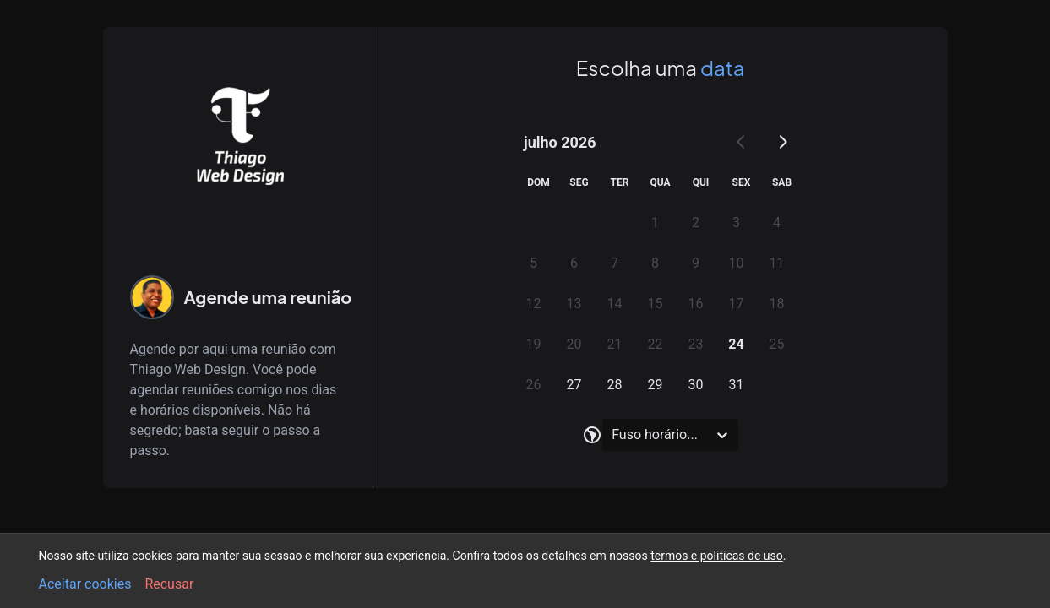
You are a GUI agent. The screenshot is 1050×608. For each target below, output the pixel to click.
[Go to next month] (782, 142)
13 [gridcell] (574, 304)
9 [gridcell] (695, 263)
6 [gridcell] (574, 263)
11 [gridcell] (777, 263)
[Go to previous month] (741, 142)
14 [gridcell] (615, 304)
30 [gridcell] (696, 385)
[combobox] (613, 435)
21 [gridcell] (615, 344)
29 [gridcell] (655, 385)
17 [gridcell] (736, 304)
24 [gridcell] (735, 344)
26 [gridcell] (533, 385)
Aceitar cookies (85, 584)
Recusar (168, 584)
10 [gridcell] (736, 263)
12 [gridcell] (533, 304)
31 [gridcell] (736, 385)
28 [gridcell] (615, 385)
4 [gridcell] (777, 222)
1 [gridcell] (655, 222)
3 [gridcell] (736, 222)
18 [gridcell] (777, 304)
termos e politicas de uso (716, 555)
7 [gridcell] (614, 263)
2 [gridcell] (695, 222)
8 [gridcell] (655, 263)
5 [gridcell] (533, 263)
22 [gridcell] (655, 344)
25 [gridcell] (777, 344)
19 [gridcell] (533, 344)
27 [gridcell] (574, 385)
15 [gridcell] (655, 304)
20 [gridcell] (574, 344)
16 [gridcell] (696, 304)
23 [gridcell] (696, 344)
